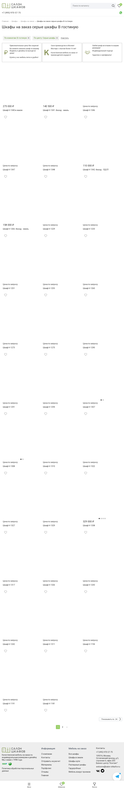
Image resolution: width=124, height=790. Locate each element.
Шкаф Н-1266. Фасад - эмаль (16, 229)
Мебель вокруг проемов (79, 772)
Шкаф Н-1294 (49, 407)
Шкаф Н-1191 (9, 703)
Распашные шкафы (77, 765)
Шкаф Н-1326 (49, 585)
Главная (45, 775)
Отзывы (44, 772)
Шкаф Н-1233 (89, 229)
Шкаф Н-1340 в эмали (12, 110)
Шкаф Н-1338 (89, 525)
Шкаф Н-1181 (49, 703)
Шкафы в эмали (76, 757)
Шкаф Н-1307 (89, 407)
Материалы (46, 765)
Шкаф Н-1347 (9, 170)
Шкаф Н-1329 (49, 525)
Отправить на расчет (50, 761)
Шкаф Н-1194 (89, 644)
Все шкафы (74, 754)
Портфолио (46, 768)
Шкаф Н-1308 (9, 466)
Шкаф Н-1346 (89, 110)
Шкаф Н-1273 (9, 347)
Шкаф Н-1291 (9, 407)
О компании (46, 754)
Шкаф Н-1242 (9, 644)
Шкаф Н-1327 (9, 525)
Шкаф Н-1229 (49, 229)
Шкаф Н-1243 (89, 585)
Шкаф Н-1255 (49, 288)
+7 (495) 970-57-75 (104, 752)
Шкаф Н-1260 (89, 288)
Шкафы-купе (74, 761)
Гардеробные (75, 768)
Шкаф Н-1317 (9, 585)
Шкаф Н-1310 (49, 466)
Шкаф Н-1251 (9, 288)
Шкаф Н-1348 (49, 170)
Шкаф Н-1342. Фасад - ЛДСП (95, 170)
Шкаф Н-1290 (89, 347)
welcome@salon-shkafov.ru (108, 767)
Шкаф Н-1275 (49, 347)
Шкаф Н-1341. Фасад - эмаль (56, 110)
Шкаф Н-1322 (89, 466)
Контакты (45, 757)
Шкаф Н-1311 (49, 644)
